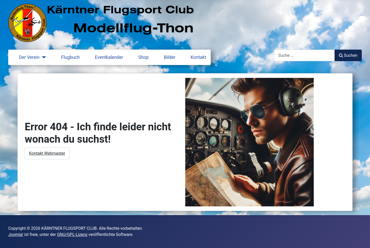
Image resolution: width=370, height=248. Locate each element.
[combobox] (304, 55)
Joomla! (15, 234)
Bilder (166, 57)
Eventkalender (106, 57)
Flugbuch (67, 57)
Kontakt (195, 57)
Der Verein (26, 57)
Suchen (348, 55)
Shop (140, 57)
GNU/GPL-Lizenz (72, 234)
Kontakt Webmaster (47, 153)
